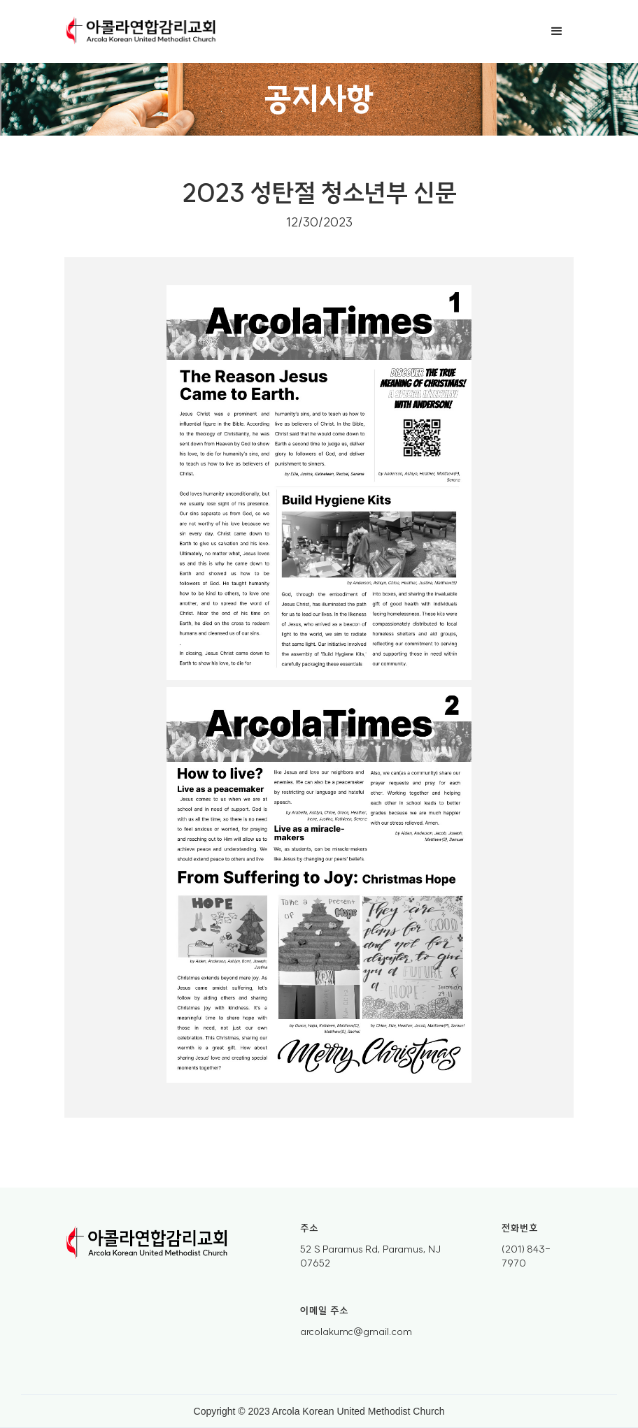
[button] (557, 31)
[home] (141, 31)
